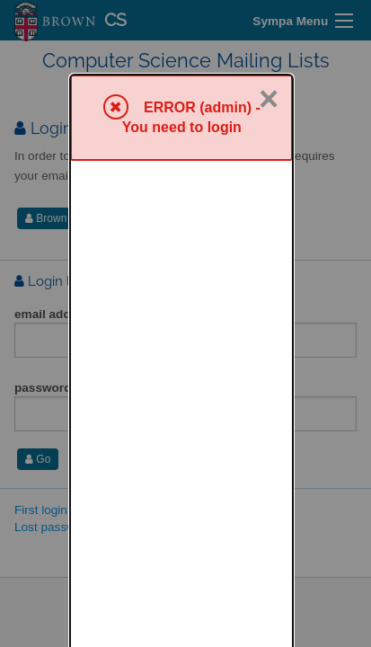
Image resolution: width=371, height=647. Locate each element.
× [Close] (268, 25)
